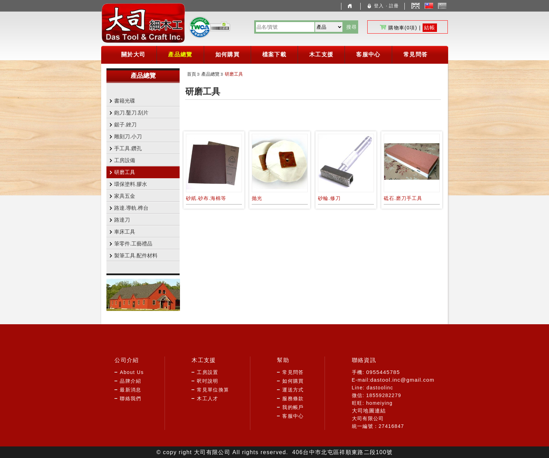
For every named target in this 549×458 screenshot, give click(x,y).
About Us (132, 372)
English (415, 6)
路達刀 (122, 220)
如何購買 (227, 54)
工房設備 (124, 160)
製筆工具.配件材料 (136, 255)
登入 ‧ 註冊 (382, 5)
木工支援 (321, 54)
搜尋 (351, 27)
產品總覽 (180, 54)
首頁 (191, 74)
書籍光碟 (124, 101)
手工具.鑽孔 (128, 148)
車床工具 (124, 232)
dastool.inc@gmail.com (402, 380)
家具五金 (124, 196)
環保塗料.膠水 (130, 184)
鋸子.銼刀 (125, 124)
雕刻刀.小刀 (128, 136)
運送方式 (293, 390)
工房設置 (207, 372)
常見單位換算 (213, 390)
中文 (431, 6)
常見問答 (415, 54)
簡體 (444, 6)
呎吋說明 (207, 381)
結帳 (430, 27)
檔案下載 (274, 54)
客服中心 (368, 54)
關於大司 (133, 54)
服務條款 (293, 398)
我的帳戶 (293, 407)
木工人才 (207, 398)
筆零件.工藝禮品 (133, 244)
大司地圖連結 (369, 411)
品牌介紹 (130, 381)
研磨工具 (124, 172)
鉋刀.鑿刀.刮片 (131, 113)
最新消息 (130, 390)
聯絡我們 (130, 398)
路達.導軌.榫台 (131, 208)
